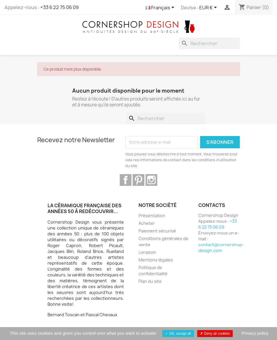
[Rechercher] (209, 43)
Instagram (151, 180)
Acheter (146, 223)
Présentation (151, 215)
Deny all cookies (215, 334)
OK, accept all (178, 334)
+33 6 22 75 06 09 (59, 7)
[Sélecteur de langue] (161, 7)
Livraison (147, 252)
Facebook (125, 180)
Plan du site (150, 281)
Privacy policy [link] (254, 333)
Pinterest (138, 180)
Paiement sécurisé (157, 231)
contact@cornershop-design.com (221, 247)
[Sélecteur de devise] (209, 7)
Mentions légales (155, 260)
